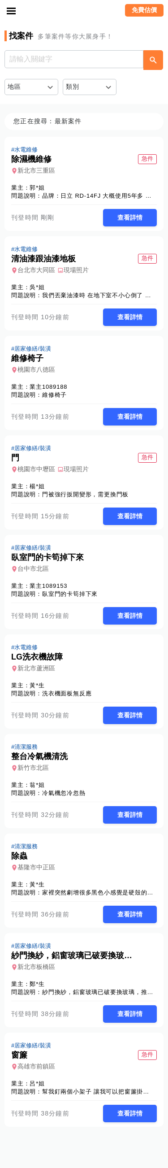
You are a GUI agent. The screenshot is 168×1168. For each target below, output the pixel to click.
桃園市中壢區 (36, 469)
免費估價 (144, 9)
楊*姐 (37, 486)
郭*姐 (37, 187)
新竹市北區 (33, 767)
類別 (73, 86)
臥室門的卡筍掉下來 (70, 594)
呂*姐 (37, 1083)
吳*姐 (37, 287)
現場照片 (76, 270)
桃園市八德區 (36, 369)
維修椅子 (54, 394)
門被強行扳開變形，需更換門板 (85, 494)
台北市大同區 (36, 270)
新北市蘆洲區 (36, 668)
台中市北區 (33, 568)
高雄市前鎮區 (36, 1066)
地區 (15, 86)
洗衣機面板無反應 (66, 693)
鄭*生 (37, 984)
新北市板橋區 (36, 966)
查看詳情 (129, 217)
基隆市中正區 (36, 867)
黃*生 (37, 685)
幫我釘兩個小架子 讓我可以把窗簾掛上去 (98, 1091)
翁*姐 (37, 785)
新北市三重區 (36, 170)
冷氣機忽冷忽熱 (64, 793)
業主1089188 (48, 386)
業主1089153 (48, 585)
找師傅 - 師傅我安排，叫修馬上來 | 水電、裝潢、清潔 (84, 11)
